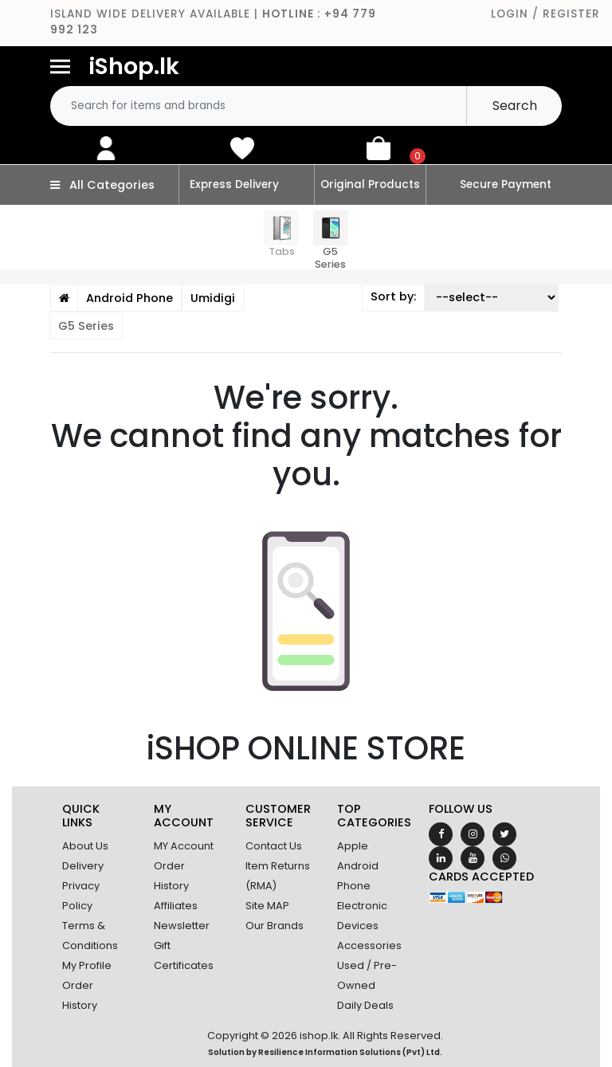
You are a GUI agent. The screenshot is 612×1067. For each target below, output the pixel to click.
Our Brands (274, 925)
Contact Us (273, 846)
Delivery (83, 866)
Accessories (369, 945)
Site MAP (267, 905)
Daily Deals (365, 1005)
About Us (85, 846)
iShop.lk (133, 66)
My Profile (87, 965)
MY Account (184, 846)
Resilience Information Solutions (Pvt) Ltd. (350, 1052)
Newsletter (182, 925)
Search (514, 105)
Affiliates (176, 905)
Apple (352, 846)
